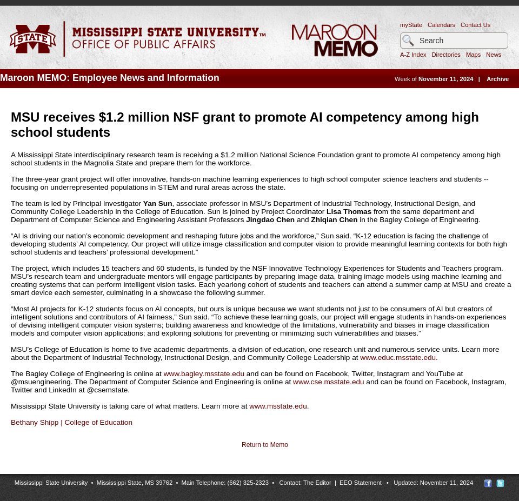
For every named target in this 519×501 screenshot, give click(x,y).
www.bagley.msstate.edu (204, 374)
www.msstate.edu (278, 406)
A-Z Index (413, 54)
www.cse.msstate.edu (328, 382)
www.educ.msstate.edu (398, 357)
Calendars (441, 25)
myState (411, 25)
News (493, 54)
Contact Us (475, 25)
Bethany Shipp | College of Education (71, 422)
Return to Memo (265, 445)
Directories (446, 54)
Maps (473, 54)
